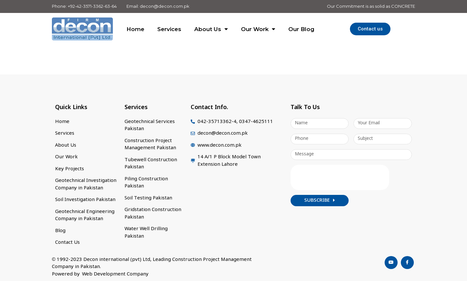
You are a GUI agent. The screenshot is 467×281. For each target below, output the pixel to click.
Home (135, 29)
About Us (211, 29)
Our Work (258, 29)
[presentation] (340, 177)
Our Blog (301, 29)
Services (169, 29)
